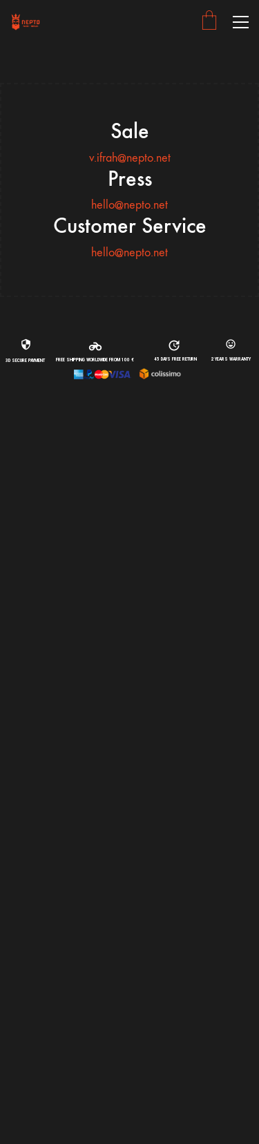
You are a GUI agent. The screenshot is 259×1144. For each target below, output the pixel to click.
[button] (241, 22)
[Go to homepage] (25, 22)
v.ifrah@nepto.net (130, 158)
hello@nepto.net (129, 205)
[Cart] (209, 22)
